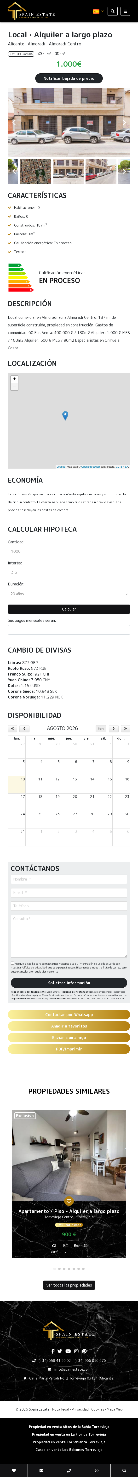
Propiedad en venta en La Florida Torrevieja (69, 1434)
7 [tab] (83, 1269)
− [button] (14, 386)
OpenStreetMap (90, 466)
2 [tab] (59, 1269)
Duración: (16, 584)
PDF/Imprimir (69, 1049)
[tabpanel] (69, 1186)
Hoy (101, 728)
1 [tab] (54, 1269)
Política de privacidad (35, 967)
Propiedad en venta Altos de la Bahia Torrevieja (69, 1426)
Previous (14, 122)
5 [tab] (74, 1269)
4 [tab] (69, 1269)
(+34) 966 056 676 (90, 1360)
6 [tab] (78, 1269)
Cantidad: (16, 542)
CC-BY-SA (122, 466)
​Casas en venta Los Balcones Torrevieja (69, 1449)
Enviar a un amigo (69, 1037)
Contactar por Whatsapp (69, 1014)
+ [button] (14, 379)
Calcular (69, 609)
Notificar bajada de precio (69, 78)
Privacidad (80, 1409)
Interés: (15, 563)
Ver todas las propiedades (69, 1285)
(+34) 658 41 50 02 (55, 1360)
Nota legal (60, 1409)
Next (124, 122)
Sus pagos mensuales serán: (32, 620)
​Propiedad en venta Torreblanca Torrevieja (69, 1442)
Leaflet (61, 466)
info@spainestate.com (72, 1369)
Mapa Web (115, 1409)
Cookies (97, 1409)
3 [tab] (64, 1269)
